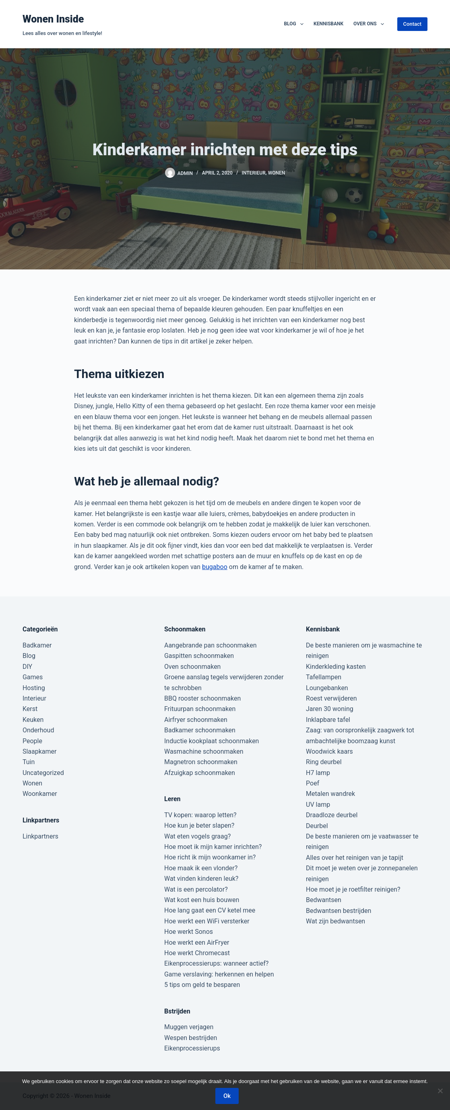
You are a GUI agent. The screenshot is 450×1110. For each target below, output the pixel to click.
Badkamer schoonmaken (199, 730)
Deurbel (317, 826)
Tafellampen (323, 677)
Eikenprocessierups (192, 1048)
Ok (227, 1096)
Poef (312, 783)
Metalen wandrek (330, 794)
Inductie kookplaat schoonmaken (211, 741)
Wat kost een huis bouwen (201, 900)
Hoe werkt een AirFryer (196, 942)
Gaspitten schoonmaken (199, 656)
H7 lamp (318, 773)
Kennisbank (328, 24)
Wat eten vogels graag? (197, 836)
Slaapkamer (40, 751)
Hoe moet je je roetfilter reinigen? (353, 889)
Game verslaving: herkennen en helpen (219, 974)
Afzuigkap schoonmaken (199, 773)
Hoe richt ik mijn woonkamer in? (210, 857)
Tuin (29, 762)
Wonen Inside (53, 19)
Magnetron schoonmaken (200, 762)
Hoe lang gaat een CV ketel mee (209, 910)
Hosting (34, 688)
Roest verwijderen (331, 698)
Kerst (30, 709)
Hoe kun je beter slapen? (199, 825)
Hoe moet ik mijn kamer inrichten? (213, 847)
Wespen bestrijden (190, 1038)
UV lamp (318, 804)
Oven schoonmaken (192, 666)
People (32, 741)
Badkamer (37, 645)
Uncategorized (43, 773)
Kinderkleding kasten (336, 666)
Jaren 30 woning (329, 709)
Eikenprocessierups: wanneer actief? (216, 963)
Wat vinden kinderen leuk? (201, 878)
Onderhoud (38, 730)
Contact (412, 24)
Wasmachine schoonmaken (204, 751)
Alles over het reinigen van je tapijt (354, 857)
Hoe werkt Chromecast (197, 953)
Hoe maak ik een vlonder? (200, 868)
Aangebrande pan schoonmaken (210, 645)
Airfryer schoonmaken (195, 720)
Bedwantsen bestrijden (338, 911)
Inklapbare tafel (328, 720)
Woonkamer (40, 794)
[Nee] (440, 1091)
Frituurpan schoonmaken (199, 709)
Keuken (33, 720)
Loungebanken (327, 688)
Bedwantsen (323, 900)
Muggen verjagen (188, 1027)
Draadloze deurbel (331, 815)
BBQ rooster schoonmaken (202, 698)
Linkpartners (40, 836)
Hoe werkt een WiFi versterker (207, 921)
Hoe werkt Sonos (188, 931)
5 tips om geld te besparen (202, 985)
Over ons (370, 24)
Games (33, 677)
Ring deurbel (324, 762)
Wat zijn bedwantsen (335, 921)
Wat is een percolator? (196, 889)
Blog (295, 24)
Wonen (276, 173)
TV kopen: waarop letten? (200, 815)
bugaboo (214, 567)
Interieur (254, 173)
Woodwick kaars (329, 751)
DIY (27, 666)
